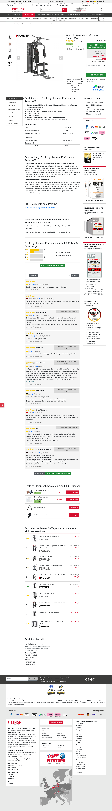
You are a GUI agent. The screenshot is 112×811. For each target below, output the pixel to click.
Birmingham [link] (20, 752)
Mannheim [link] (27, 742)
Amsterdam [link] (11, 759)
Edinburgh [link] (33, 752)
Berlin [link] (19, 735)
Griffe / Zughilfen (39, 509)
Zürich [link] (21, 765)
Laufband (78, 728)
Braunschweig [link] (16, 736)
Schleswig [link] (17, 746)
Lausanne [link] (17, 765)
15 (45, 251)
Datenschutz (60, 731)
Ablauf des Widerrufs (62, 737)
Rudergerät (79, 730)
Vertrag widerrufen (56, 722)
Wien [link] (32, 730)
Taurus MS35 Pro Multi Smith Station (50, 567)
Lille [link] (9, 774)
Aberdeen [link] (10, 752)
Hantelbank (79, 738)
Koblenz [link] (10, 742)
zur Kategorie (74, 509)
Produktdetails (12, 100)
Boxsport (78, 745)
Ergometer (79, 725)
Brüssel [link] (16, 769)
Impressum (18, 1)
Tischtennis (79, 736)
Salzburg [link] (28, 730)
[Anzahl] (96, 73)
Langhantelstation (81, 755)
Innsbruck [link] (13, 730)
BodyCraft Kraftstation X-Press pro (49, 538)
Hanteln (78, 743)
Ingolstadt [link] (22, 740)
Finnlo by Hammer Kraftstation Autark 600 (52, 576)
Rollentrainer (79, 751)
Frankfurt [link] (25, 738)
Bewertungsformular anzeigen (52, 267)
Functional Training (81, 758)
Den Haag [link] (24, 759)
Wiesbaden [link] (29, 746)
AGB (43, 731)
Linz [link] (24, 730)
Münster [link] (10, 744)
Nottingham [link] (27, 754)
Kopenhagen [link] (11, 779)
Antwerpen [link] (10, 769)
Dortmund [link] (28, 736)
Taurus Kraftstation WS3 (46, 558)
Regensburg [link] (21, 744)
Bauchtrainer (79, 760)
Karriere (24, 1)
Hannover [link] (15, 740)
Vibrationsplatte (80, 768)
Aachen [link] (10, 735)
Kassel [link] (32, 740)
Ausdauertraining (14, 16)
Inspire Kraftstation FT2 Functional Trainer (52, 604)
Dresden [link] (33, 736)
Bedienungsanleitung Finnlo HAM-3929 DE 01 (40, 209)
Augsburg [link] (15, 735)
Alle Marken (79, 772)
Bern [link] (12, 765)
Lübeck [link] (22, 742)
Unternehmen (11, 1)
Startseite (8, 25)
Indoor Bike (79, 740)
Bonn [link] (33, 735)
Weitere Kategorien (97, 16)
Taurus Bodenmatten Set (42, 492)
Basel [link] (9, 765)
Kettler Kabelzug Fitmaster (47, 585)
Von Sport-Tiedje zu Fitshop (15, 699)
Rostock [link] (27, 744)
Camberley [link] (27, 752)
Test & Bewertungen (14, 114)
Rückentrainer (80, 762)
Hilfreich (29, 291)
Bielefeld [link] (24, 735)
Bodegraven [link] (17, 759)
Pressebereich (60, 745)
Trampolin (78, 734)
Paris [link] (11, 774)
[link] (86, 128)
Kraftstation (23, 25)
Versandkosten (46, 735)
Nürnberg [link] (15, 744)
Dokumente (11, 107)
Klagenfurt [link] (19, 730)
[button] (10, 38)
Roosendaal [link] (11, 761)
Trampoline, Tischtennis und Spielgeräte (51, 16)
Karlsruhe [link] (27, 740)
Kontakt (29, 1)
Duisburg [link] (16, 738)
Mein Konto (100, 1)
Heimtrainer (79, 749)
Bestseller (11, 121)
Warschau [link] (10, 783)
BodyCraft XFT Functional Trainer (49, 613)
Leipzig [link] (17, 742)
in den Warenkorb (96, 76)
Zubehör (10, 118)
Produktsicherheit (13, 125)
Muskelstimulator (80, 766)
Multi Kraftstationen (33, 25)
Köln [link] (13, 742)
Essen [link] (21, 738)
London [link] (15, 754)
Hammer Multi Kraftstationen (47, 25)
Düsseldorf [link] (10, 738)
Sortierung (33, 277)
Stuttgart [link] (23, 746)
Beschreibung (12, 103)
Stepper (78, 753)
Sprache (93, 1)
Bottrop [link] (10, 736)
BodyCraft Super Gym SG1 (47, 595)
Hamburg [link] (10, 740)
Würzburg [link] (10, 748)
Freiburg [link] (31, 738)
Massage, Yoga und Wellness (77, 16)
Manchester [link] (21, 754)
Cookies (44, 733)
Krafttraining (29, 16)
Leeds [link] (14, 752)
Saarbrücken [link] (11, 746)
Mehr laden (39, 475)
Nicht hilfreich (37, 291)
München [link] (33, 742)
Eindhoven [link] (30, 759)
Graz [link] (9, 730)
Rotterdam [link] (17, 761)
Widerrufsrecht (61, 735)
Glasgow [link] (10, 754)
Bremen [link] (23, 736)
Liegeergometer (80, 747)
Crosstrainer (79, 723)
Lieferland (85, 1)
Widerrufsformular (47, 737)
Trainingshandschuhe (41, 516)
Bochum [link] (29, 735)
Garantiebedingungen (14, 111)
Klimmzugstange (80, 764)
